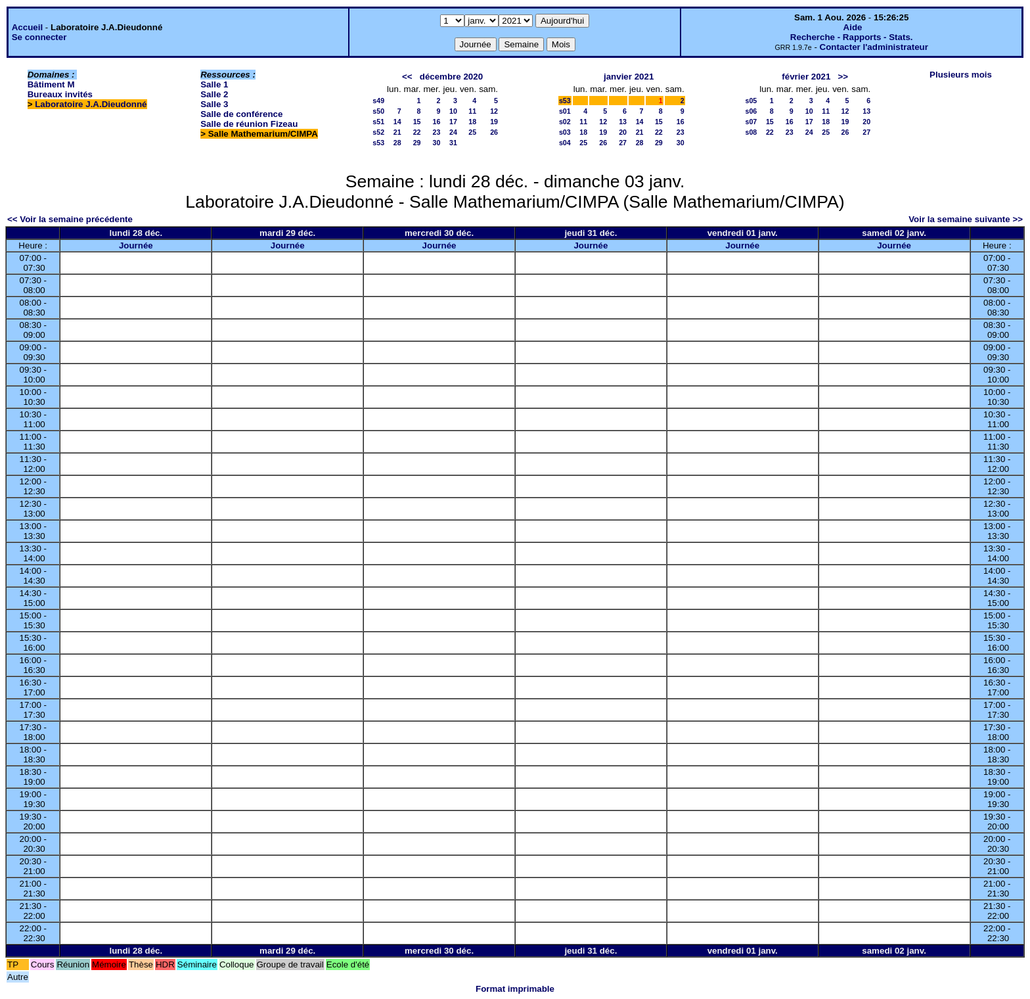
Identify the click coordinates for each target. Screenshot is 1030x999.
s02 (565, 122)
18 (472, 122)
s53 (378, 143)
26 (494, 132)
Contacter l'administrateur (874, 47)
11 (472, 111)
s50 (378, 111)
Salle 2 (214, 94)
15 (417, 122)
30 (437, 143)
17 (453, 122)
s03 (565, 132)
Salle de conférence (241, 114)
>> (843, 76)
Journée (136, 245)
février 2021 (806, 76)
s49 (378, 101)
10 (453, 111)
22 (417, 132)
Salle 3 (214, 104)
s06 (751, 111)
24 (453, 132)
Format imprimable (515, 989)
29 (417, 143)
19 (494, 122)
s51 (378, 122)
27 (623, 143)
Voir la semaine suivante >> (965, 219)
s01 (565, 111)
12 (494, 111)
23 (437, 132)
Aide (852, 27)
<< (407, 76)
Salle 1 (214, 84)
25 (472, 132)
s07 (751, 122)
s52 (378, 132)
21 (397, 132)
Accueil (27, 27)
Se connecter (39, 37)
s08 (751, 132)
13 (623, 122)
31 (453, 143)
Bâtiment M (51, 84)
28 (397, 143)
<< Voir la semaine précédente (70, 219)
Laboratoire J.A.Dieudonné (90, 104)
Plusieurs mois (960, 75)
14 (397, 122)
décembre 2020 (451, 76)
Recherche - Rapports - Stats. (851, 37)
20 (623, 132)
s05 (751, 101)
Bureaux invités (60, 94)
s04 (565, 143)
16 (437, 122)
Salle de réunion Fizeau (249, 124)
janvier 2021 (629, 76)
